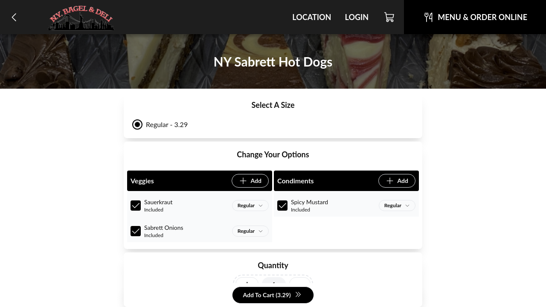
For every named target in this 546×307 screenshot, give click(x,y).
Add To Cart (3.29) (272, 295)
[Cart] (389, 17)
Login (357, 17)
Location (311, 17)
